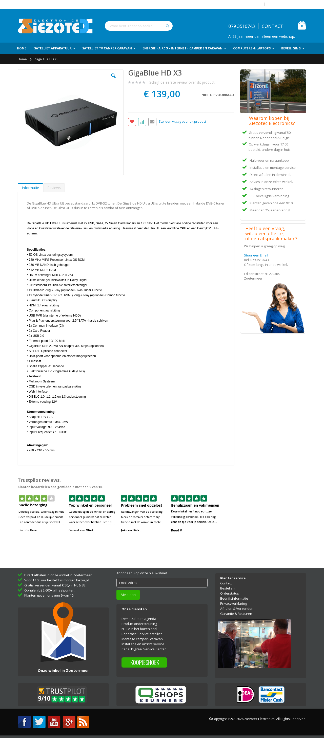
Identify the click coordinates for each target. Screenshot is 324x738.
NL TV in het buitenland (139, 628)
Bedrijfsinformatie (234, 598)
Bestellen (227, 588)
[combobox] (139, 26)
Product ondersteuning (139, 623)
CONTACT (272, 26)
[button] (113, 79)
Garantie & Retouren (236, 613)
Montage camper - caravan (142, 639)
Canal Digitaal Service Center (144, 649)
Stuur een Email (256, 255)
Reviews (54, 187)
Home (23, 59)
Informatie (30, 187)
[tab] (30, 187)
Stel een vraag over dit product (182, 121)
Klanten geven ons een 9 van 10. (49, 595)
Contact (226, 583)
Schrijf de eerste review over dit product (182, 82)
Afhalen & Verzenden (236, 608)
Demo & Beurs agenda (139, 618)
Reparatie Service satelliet (142, 634)
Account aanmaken (291, 4)
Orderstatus (229, 593)
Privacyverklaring (233, 603)
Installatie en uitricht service (143, 644)
